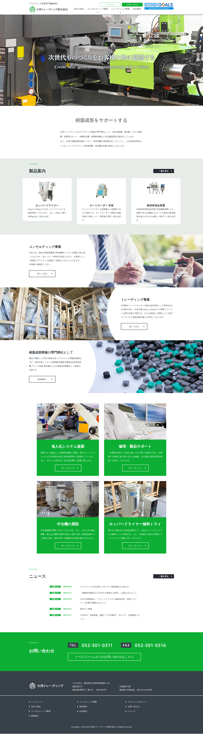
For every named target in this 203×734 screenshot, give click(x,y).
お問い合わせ (132, 4)
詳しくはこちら (68, 468)
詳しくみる (42, 274)
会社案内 (137, 9)
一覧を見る (164, 171)
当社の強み (79, 9)
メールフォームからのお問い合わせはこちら (104, 657)
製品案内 (83, 707)
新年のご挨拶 (86, 609)
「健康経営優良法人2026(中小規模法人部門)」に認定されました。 (109, 593)
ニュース (110, 4)
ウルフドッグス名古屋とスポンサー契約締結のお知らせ (104, 587)
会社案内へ (42, 380)
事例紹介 (35, 716)
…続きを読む (43, 216)
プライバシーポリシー (137, 702)
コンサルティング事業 (97, 9)
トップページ (37, 702)
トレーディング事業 (120, 9)
